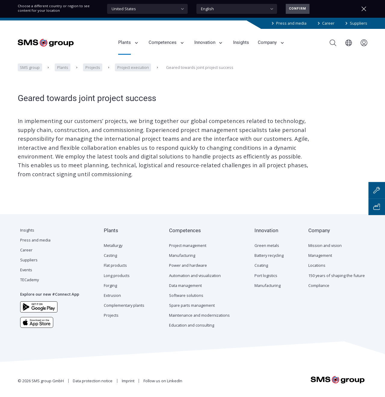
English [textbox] (207, 8)
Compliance (318, 285)
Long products (117, 275)
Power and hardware (188, 265)
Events (26, 269)
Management (320, 255)
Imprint (128, 380)
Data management (185, 285)
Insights (27, 230)
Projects (92, 67)
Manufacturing (182, 255)
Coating (261, 265)
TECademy (29, 279)
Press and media (291, 23)
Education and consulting (191, 325)
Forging (110, 285)
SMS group (30, 67)
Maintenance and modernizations (199, 315)
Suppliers (358, 23)
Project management (187, 245)
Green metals (266, 245)
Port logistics (265, 275)
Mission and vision (325, 245)
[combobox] (147, 9)
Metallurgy (113, 245)
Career (328, 23)
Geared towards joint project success (199, 67)
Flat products (115, 265)
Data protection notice (92, 380)
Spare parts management (192, 305)
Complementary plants (124, 305)
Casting (110, 255)
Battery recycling (269, 255)
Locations (316, 265)
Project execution (133, 67)
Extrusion (112, 295)
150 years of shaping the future (336, 275)
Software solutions (186, 295)
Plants (62, 67)
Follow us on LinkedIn (162, 380)
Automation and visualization (195, 275)
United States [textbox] (124, 8)
